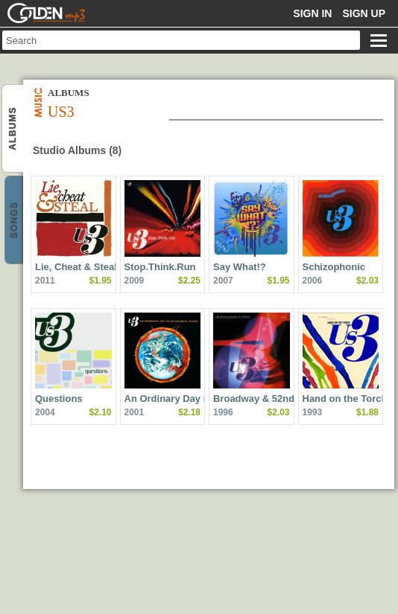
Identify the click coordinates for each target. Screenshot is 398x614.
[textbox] (181, 40)
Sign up (363, 13)
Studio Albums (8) (77, 150)
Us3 (13, 129)
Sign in (312, 13)
